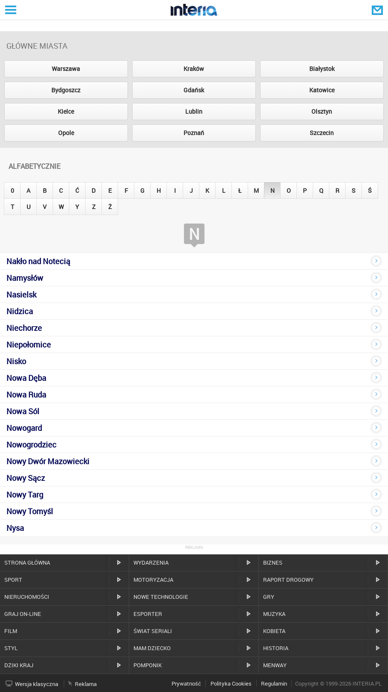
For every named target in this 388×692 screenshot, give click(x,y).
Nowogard (24, 428)
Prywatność (186, 683)
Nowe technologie (160, 597)
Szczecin (322, 133)
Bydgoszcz (65, 90)
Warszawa (66, 69)
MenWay (275, 665)
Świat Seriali (152, 631)
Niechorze (24, 328)
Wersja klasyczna (36, 684)
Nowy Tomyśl (29, 511)
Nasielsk (21, 294)
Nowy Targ (24, 494)
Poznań (194, 133)
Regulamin (274, 683)
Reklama (86, 684)
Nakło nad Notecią (38, 261)
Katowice (322, 90)
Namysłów (24, 278)
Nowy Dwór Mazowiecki (47, 461)
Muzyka (274, 614)
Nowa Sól (22, 411)
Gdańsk (194, 90)
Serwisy (10, 9)
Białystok (322, 69)
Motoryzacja (153, 579)
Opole (66, 133)
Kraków (194, 69)
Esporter (147, 614)
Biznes (272, 562)
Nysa (15, 528)
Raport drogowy (288, 579)
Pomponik (147, 665)
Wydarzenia (151, 562)
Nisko (16, 361)
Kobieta (274, 631)
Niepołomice (28, 344)
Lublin (193, 111)
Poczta (378, 10)
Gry (268, 597)
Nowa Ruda (26, 394)
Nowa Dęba (26, 378)
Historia (275, 648)
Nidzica (19, 311)
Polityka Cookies (231, 683)
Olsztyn (321, 111)
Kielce (66, 111)
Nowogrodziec (31, 444)
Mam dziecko (152, 648)
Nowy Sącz (25, 478)
